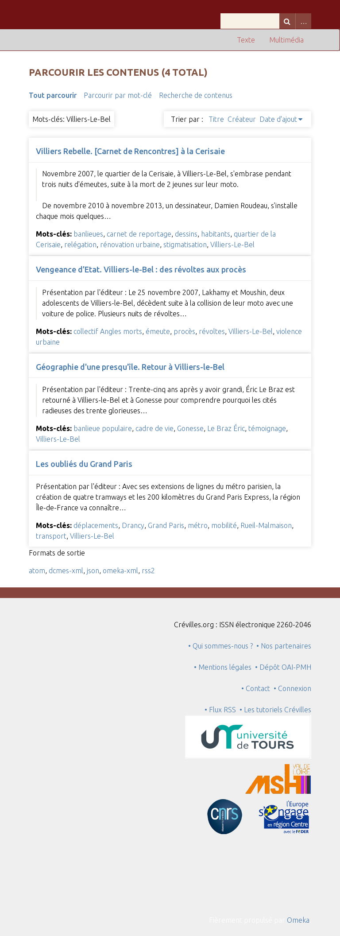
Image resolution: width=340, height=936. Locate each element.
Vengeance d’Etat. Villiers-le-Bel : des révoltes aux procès (141, 269)
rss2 (148, 571)
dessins (186, 234)
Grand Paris (166, 525)
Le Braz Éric (226, 428)
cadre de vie (154, 428)
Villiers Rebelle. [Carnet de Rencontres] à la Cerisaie (130, 151)
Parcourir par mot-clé (118, 95)
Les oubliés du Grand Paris (84, 463)
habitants (215, 234)
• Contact (257, 688)
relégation (80, 245)
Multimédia (286, 40)
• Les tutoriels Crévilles (275, 710)
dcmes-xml (66, 571)
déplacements (95, 525)
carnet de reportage (139, 234)
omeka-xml (120, 571)
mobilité (224, 525)
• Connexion (292, 688)
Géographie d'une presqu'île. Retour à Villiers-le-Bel (130, 366)
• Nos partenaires (283, 646)
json (93, 571)
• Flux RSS (220, 710)
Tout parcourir (53, 95)
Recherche (287, 21)
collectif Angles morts (107, 331)
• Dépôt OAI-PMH (283, 667)
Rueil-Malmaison (266, 525)
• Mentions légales (222, 667)
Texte (246, 40)
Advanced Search (303, 21)
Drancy (133, 525)
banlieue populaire (102, 428)
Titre (216, 119)
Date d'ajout (278, 119)
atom (37, 571)
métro (198, 525)
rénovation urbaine (130, 245)
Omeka (298, 920)
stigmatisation (185, 245)
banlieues (88, 234)
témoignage (267, 428)
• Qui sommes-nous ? (220, 646)
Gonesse (190, 428)
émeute (158, 331)
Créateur (242, 119)
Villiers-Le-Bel (232, 245)
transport (51, 536)
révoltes (212, 331)
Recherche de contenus (195, 95)
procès (184, 331)
